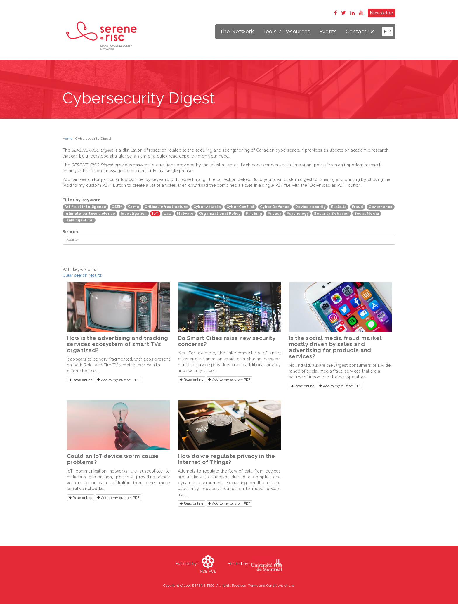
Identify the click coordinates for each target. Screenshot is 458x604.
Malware (185, 214)
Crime (133, 207)
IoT (155, 214)
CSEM (117, 207)
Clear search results (82, 275)
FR (387, 31)
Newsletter (381, 12)
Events (328, 31)
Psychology (298, 214)
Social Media (366, 214)
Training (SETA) (79, 220)
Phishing (254, 214)
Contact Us (360, 31)
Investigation (134, 214)
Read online (81, 380)
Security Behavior (331, 214)
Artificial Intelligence (85, 207)
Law (167, 214)
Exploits (338, 207)
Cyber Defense (275, 207)
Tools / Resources (286, 31)
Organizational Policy (219, 214)
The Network (237, 31)
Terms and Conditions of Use (271, 586)
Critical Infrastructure (166, 207)
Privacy (274, 214)
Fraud (357, 207)
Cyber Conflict (240, 207)
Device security (310, 207)
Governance (381, 207)
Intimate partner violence (90, 214)
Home (67, 138)
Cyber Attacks (207, 207)
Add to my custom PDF (118, 380)
